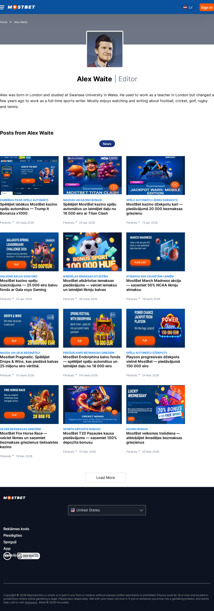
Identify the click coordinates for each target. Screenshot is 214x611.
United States (88, 510)
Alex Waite (107, 79)
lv (191, 7)
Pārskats (5, 222)
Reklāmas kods (16, 529)
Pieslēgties (12, 535)
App (7, 548)
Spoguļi (9, 542)
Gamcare (31, 602)
